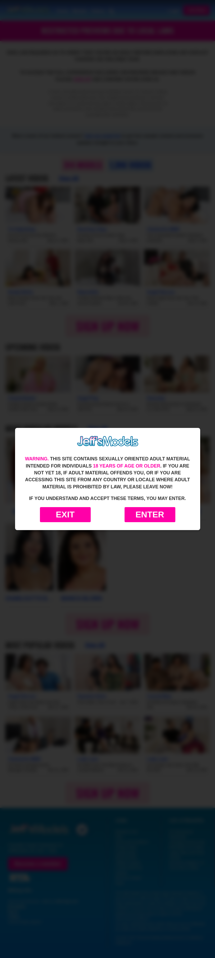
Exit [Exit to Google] (65, 514)
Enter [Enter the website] (149, 514)
